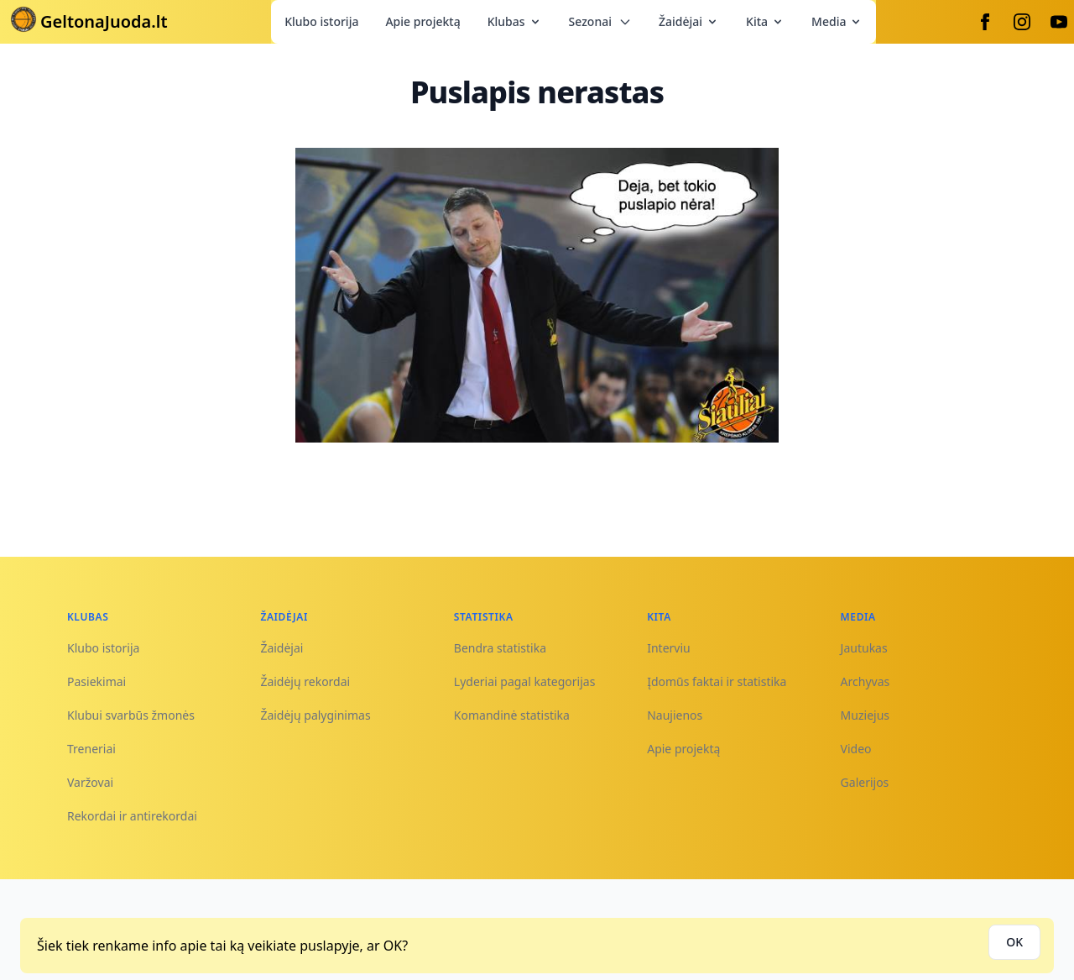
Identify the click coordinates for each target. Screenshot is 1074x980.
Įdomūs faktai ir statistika (716, 681)
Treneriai (91, 749)
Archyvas (865, 681)
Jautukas (864, 648)
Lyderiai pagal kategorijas (525, 681)
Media (837, 21)
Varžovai (90, 782)
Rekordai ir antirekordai (132, 816)
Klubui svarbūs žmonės (131, 715)
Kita (765, 21)
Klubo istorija (321, 21)
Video (856, 749)
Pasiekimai (96, 681)
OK (1014, 942)
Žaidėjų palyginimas (315, 715)
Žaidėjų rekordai (305, 681)
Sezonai (600, 21)
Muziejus (865, 715)
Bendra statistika (500, 648)
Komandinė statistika (512, 715)
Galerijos (865, 782)
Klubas (514, 21)
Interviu (669, 648)
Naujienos (674, 715)
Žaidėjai (689, 21)
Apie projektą (422, 21)
